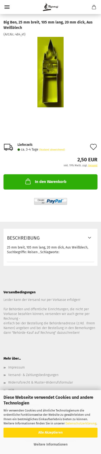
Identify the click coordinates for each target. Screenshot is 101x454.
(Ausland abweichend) (52, 149)
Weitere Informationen (51, 444)
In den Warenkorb (45, 181)
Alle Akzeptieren (50, 433)
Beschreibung (23, 238)
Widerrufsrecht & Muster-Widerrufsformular (40, 382)
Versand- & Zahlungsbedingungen (33, 375)
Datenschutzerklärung (80, 423)
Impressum (16, 367)
